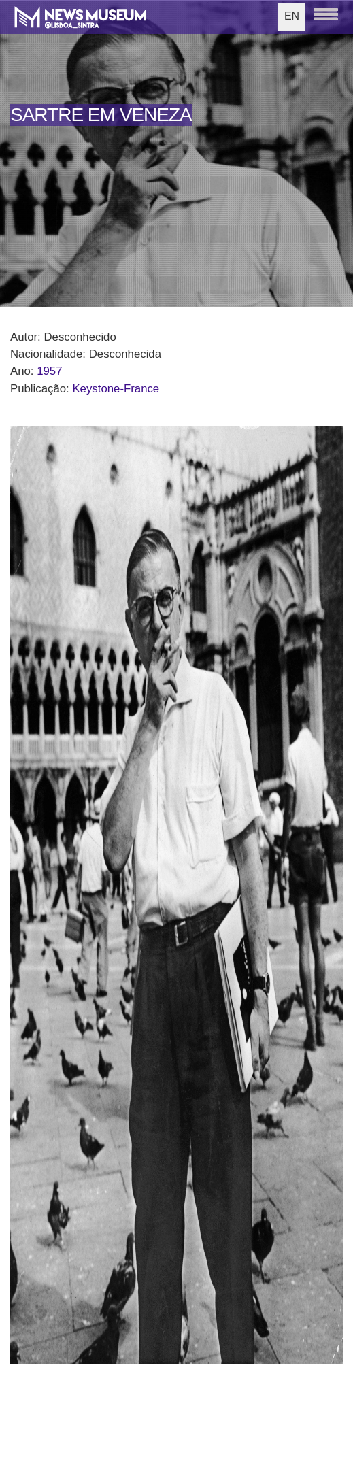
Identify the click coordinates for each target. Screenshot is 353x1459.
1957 (49, 371)
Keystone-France (115, 388)
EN (291, 16)
